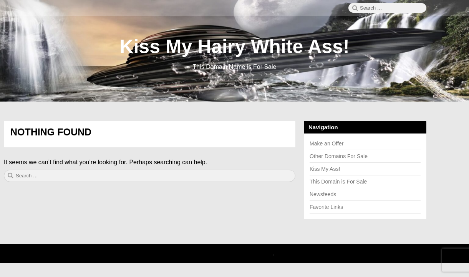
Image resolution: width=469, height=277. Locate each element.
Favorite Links (326, 207)
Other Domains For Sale (339, 156)
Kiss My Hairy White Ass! (234, 46)
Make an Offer (326, 143)
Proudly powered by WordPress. (223, 253)
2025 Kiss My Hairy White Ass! (151, 253)
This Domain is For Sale (338, 182)
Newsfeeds (323, 194)
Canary (265, 253)
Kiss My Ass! (325, 169)
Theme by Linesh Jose (302, 253)
